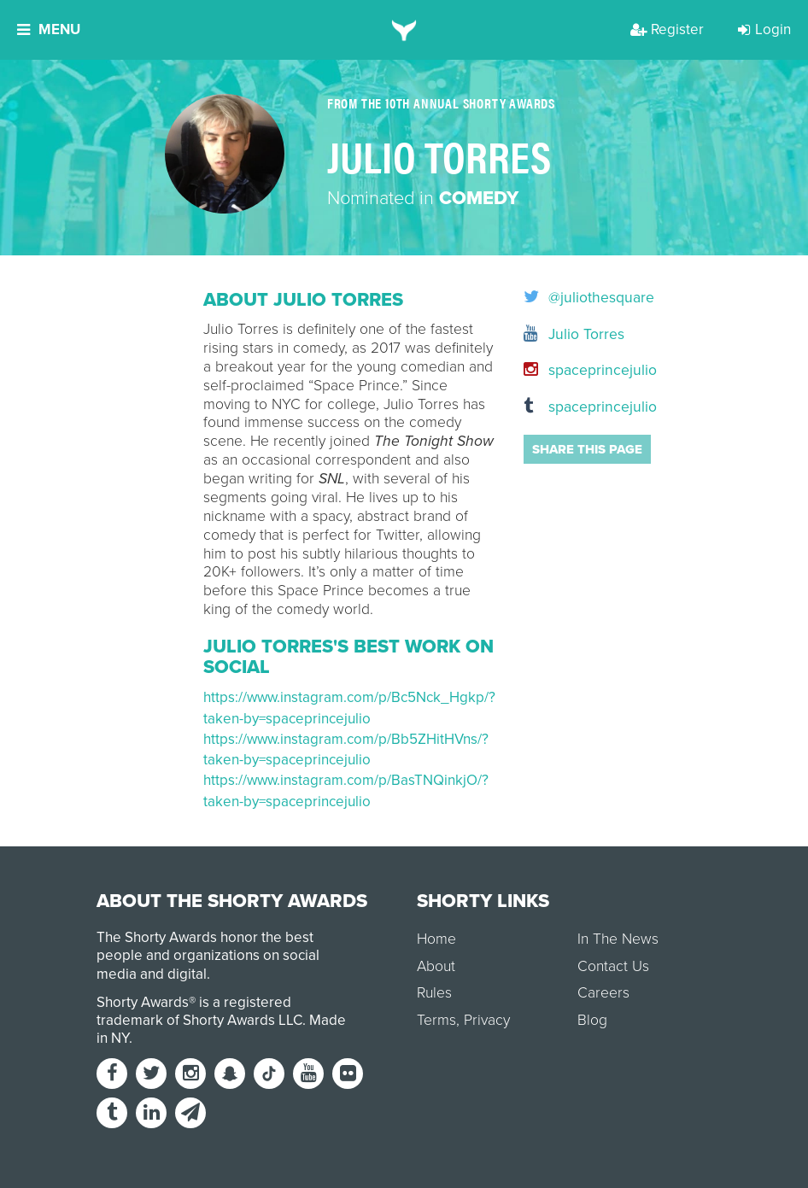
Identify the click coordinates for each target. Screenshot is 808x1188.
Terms (436, 1020)
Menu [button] (48, 29)
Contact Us (613, 966)
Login (764, 29)
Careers (603, 993)
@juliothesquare (564, 298)
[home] (404, 30)
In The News (618, 939)
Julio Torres (564, 334)
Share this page (587, 449)
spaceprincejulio (564, 370)
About (436, 966)
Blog (592, 1020)
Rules (434, 993)
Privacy (487, 1020)
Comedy (478, 198)
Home (436, 939)
